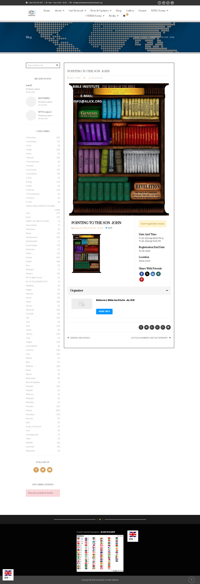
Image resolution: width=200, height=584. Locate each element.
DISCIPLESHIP (31, 241)
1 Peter (28, 154)
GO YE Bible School (34, 278)
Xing (158, 274)
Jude (28, 338)
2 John (29, 178)
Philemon (30, 394)
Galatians (30, 269)
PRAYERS (30, 402)
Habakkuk (30, 286)
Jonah (28, 330)
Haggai (29, 290)
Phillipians (30, 398)
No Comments (97, 78)
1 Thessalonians (32, 162)
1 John (28, 146)
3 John (29, 202)
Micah (28, 370)
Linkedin (153, 274)
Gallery (130, 10)
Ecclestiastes (31, 245)
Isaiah (28, 302)
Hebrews (29, 294)
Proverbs (29, 406)
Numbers (30, 386)
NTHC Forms (158, 10)
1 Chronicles (31, 138)
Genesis (29, 274)
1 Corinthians (31, 142)
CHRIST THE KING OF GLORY (37, 221)
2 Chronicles (31, 170)
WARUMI (29, 443)
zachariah (30, 447)
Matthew (29, 366)
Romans (29, 418)
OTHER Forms (94, 15)
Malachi (29, 358)
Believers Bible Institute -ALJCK (88, 228)
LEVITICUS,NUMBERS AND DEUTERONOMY (149, 338)
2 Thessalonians (33, 194)
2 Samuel (30, 190)
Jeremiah (30, 310)
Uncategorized (32, 435)
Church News (31, 225)
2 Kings (29, 182)
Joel (28, 322)
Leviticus (29, 350)
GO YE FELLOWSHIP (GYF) (36, 282)
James (29, 306)
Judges (29, 342)
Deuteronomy (31, 237)
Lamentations (31, 346)
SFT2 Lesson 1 (44, 112)
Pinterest (141, 279)
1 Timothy (30, 166)
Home (47, 10)
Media (112, 15)
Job (27, 318)
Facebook (141, 274)
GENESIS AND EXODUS (80, 338)
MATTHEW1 (44, 98)
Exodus (29, 257)
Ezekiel (29, 261)
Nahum (29, 374)
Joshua (29, 334)
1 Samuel (29, 158)
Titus (28, 431)
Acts (28, 213)
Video (28, 439)
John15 (29, 85)
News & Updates (99, 10)
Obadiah (29, 390)
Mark (28, 362)
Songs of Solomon (33, 427)
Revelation (30, 414)
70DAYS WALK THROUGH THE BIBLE (40, 206)
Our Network (76, 10)
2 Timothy (30, 198)
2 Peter (29, 186)
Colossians (30, 229)
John (28, 326)
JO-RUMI (29, 314)
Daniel (28, 233)
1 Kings (29, 150)
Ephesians (30, 249)
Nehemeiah (30, 378)
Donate (143, 10)
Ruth (28, 423)
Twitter (147, 274)
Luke (28, 354)
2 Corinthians (31, 174)
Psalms (29, 410)
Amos (28, 217)
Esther (28, 253)
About (58, 10)
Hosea (28, 298)
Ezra (28, 265)
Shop (119, 10)
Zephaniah (30, 451)
